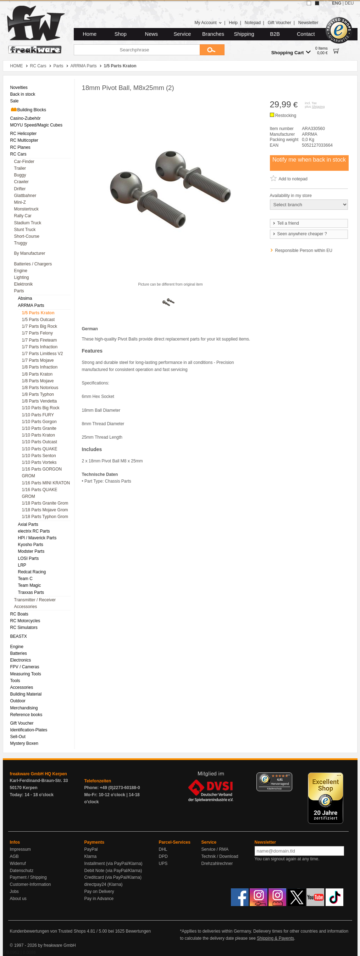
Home (89, 34)
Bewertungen (138, 931)
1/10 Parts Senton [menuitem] (39, 455)
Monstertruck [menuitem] (26, 209)
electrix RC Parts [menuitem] (34, 531)
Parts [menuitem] (19, 290)
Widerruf (18, 863)
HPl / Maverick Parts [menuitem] (37, 537)
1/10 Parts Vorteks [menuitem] (39, 462)
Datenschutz (22, 870)
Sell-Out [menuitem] (18, 736)
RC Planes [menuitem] (20, 147)
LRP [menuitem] (22, 565)
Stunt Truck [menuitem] (25, 229)
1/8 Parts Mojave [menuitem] (38, 380)
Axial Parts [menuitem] (28, 524)
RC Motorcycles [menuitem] (25, 620)
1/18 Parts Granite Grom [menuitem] (45, 503)
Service (182, 34)
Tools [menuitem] (15, 680)
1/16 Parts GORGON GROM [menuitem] (42, 472)
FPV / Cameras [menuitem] (24, 666)
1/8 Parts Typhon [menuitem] (38, 394)
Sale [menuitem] (14, 101)
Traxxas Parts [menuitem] (31, 592)
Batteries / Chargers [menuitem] (33, 264)
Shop (121, 34)
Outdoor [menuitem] (18, 700)
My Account (208, 22)
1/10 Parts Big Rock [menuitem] (41, 407)
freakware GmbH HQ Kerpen (38, 773)
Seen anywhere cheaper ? (299, 233)
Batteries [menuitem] (18, 653)
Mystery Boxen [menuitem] (24, 743)
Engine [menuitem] (20, 270)
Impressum (20, 849)
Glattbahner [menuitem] (25, 195)
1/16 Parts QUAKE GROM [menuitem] (39, 493)
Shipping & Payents (275, 938)
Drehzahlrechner (217, 863)
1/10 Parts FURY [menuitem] (38, 414)
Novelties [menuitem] (19, 87)
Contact (306, 34)
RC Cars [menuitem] (18, 154)
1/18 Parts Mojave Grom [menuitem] (45, 509)
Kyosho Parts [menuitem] (30, 544)
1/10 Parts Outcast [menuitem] (39, 441)
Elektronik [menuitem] (23, 284)
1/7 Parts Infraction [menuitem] (40, 346)
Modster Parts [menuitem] (31, 551)
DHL (163, 849)
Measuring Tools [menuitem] (25, 673)
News (151, 34)
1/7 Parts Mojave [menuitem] (38, 360)
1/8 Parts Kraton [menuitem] (37, 374)
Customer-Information (30, 884)
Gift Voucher (279, 22)
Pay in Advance (99, 898)
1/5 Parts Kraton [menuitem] (38, 312)
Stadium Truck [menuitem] (27, 222)
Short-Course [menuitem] (26, 236)
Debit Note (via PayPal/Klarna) (113, 870)
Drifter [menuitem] (20, 188)
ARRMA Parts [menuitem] (31, 305)
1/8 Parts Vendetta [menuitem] (39, 401)
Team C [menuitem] (25, 578)
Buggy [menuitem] (20, 175)
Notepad (253, 22)
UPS (163, 863)
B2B (275, 34)
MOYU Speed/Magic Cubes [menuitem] (36, 125)
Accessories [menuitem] (25, 606)
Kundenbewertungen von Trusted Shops (48, 931)
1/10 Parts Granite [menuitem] (39, 428)
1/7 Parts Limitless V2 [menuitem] (42, 353)
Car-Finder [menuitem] (24, 161)
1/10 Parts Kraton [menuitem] (38, 435)
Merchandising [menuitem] (24, 707)
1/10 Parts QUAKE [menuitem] (39, 448)
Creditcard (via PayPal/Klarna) (113, 877)
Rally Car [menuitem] (23, 215)
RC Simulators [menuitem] (24, 627)
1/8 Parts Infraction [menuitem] (40, 367)
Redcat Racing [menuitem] (32, 571)
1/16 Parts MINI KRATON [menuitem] (46, 482)
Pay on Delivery (99, 891)
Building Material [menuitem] (26, 694)
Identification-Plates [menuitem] (29, 729)
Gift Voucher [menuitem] (22, 723)
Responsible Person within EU (303, 250)
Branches (213, 34)
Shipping (244, 34)
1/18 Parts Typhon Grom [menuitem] (45, 516)
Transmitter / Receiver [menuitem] (35, 599)
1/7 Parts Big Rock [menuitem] (39, 326)
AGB (14, 856)
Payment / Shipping (28, 877)
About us (18, 898)
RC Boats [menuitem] (19, 614)
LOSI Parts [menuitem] (28, 558)
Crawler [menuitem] (21, 181)
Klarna (90, 856)
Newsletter (308, 22)
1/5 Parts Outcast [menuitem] (38, 319)
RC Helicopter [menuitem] (23, 133)
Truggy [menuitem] (20, 243)
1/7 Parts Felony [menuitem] (37, 333)
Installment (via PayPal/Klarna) (113, 863)
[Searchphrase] (137, 49)
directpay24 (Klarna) (103, 884)
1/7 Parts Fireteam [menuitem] (39, 340)
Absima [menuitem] (25, 298)
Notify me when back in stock (309, 160)
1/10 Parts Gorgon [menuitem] (39, 421)
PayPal (91, 849)
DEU (349, 3)
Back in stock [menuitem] (22, 94)
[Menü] (288, 776)
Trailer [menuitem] (20, 168)
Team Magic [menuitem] (29, 585)
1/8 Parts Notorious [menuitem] (40, 387)
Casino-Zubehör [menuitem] (25, 118)
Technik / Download (219, 856)
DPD (163, 856)
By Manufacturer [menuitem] (29, 253)
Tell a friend (285, 223)
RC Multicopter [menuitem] (24, 140)
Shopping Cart (291, 52)
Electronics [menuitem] (20, 660)
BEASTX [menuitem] (18, 636)
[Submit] (212, 49)
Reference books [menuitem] (26, 714)
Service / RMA (215, 849)
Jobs (14, 891)
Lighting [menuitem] (21, 277)
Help (233, 22)
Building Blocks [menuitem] (28, 109)
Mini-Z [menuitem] (20, 202)
